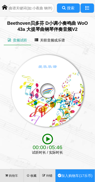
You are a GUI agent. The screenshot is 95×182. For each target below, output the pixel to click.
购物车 (11, 175)
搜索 (68, 8)
